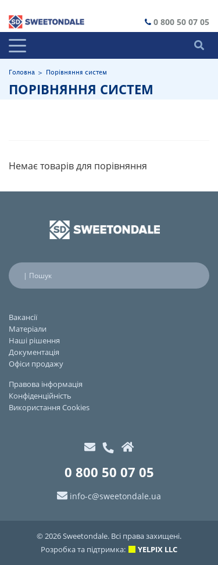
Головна (22, 73)
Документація (34, 352)
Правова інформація (46, 384)
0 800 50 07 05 (181, 21)
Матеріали (28, 329)
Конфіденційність (40, 395)
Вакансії (23, 317)
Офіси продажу (36, 363)
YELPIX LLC (157, 549)
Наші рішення (34, 340)
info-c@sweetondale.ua (115, 496)
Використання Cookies (49, 407)
